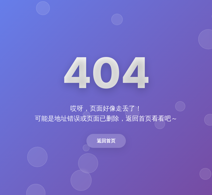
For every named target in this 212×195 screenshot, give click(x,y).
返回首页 (106, 140)
